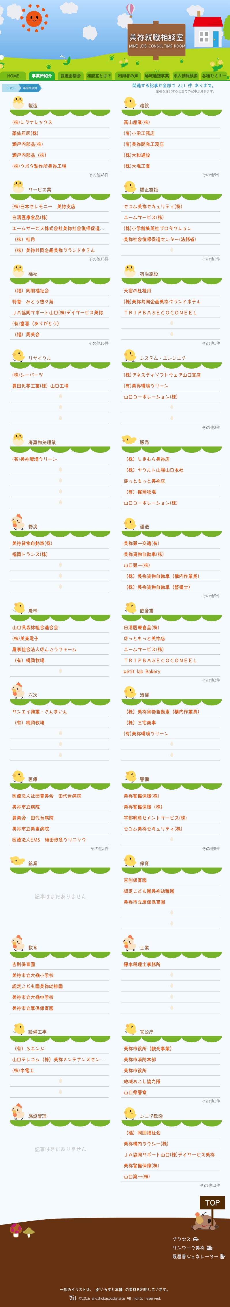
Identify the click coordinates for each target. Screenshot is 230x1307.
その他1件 (211, 259)
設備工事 (37, 1032)
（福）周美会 (26, 334)
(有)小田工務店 (139, 133)
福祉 (32, 274)
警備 (144, 779)
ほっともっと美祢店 (144, 481)
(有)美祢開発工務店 (144, 144)
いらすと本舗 (109, 1289)
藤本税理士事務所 (142, 964)
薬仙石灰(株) (25, 133)
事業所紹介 (42, 76)
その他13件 (98, 259)
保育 (144, 863)
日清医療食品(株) (30, 217)
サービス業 (39, 189)
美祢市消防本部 (140, 1059)
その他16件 (98, 343)
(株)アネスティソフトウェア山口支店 (162, 375)
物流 (32, 526)
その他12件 (210, 1185)
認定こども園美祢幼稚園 (149, 891)
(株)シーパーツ (27, 375)
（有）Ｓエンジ (28, 1048)
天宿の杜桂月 (137, 290)
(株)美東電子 (25, 638)
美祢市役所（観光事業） (149, 1048)
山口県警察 (135, 1092)
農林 (32, 611)
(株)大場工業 (137, 166)
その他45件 (98, 175)
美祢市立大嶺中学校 (33, 997)
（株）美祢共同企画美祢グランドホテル (53, 250)
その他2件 (211, 427)
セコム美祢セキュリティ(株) (153, 206)
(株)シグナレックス (32, 122)
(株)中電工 (23, 1070)
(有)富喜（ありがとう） (37, 323)
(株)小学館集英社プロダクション (158, 228)
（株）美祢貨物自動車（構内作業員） (163, 576)
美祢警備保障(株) (141, 796)
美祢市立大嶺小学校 (33, 975)
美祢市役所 (135, 1070)
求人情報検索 (186, 76)
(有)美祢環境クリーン (146, 386)
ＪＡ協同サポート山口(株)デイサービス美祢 (57, 312)
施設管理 (37, 1116)
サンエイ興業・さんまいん (39, 711)
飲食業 (147, 611)
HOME (13, 76)
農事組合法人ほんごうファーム (44, 649)
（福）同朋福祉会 (30, 290)
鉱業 (32, 863)
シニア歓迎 (151, 1116)
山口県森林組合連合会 (35, 627)
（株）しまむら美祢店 (147, 459)
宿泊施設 (149, 274)
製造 (32, 105)
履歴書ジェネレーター (199, 1256)
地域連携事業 (157, 76)
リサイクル (39, 358)
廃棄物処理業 (42, 442)
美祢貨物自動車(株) (32, 543)
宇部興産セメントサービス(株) (155, 818)
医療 (32, 779)
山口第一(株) (137, 565)
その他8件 (211, 848)
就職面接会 (71, 76)
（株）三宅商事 (140, 722)
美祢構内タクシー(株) (146, 1143)
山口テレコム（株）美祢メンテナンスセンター (60, 1059)
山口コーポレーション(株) (151, 397)
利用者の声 (128, 76)
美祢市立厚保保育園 (144, 902)
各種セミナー (214, 76)
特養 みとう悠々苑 (33, 301)
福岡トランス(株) (30, 554)
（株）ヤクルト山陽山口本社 (154, 470)
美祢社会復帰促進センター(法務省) (160, 239)
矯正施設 (149, 189)
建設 (144, 105)
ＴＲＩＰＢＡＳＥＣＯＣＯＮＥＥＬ (160, 312)
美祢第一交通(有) (141, 543)
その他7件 (100, 848)
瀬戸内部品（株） (30, 155)
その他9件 (211, 175)
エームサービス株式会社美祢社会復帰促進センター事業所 (72, 228)
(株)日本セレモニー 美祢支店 (44, 206)
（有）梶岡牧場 (140, 492)
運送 (144, 526)
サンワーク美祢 (192, 1248)
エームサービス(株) (144, 217)
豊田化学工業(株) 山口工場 (40, 386)
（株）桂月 (23, 239)
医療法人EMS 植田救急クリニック (49, 839)
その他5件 (211, 596)
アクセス (185, 1239)
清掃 (144, 695)
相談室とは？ (99, 76)
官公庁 (147, 1032)
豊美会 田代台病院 (33, 818)
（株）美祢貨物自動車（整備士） (158, 587)
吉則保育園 (135, 880)
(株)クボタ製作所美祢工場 (39, 166)
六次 (32, 695)
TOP (212, 1202)
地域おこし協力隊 (142, 1081)
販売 (144, 442)
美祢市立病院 (26, 807)
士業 (144, 947)
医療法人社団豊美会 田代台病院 (46, 796)
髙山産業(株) (137, 122)
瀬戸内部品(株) (27, 144)
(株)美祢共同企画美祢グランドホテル (162, 301)
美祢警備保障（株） (144, 807)
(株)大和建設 (137, 155)
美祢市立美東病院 (30, 829)
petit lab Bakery (144, 671)
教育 (32, 947)
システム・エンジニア (163, 358)
